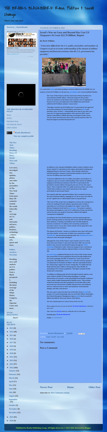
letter (71, 260)
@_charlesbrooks (57, 317)
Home (70, 387)
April (11, 381)
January (12, 371)
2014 (12, 332)
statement (72, 208)
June (11, 389)
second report (52, 254)
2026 (12, 421)
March (12, 378)
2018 (12, 346)
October (12, 405)
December (13, 412)
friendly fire (51, 235)
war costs (60, 337)
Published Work (12, 121)
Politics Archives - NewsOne (13, 252)
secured (85, 292)
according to (74, 92)
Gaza (84, 109)
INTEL (9, 118)
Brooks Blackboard (22, 133)
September (13, 399)
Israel (52, 89)
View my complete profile (24, 136)
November (13, 409)
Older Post (94, 387)
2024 (12, 368)
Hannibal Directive (86, 235)
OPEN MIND (12, 128)
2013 (12, 328)
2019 (12, 350)
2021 (12, 357)
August (12, 396)
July (11, 392)
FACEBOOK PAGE (14, 125)
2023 (12, 364)
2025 (12, 417)
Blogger (88, 428)
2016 (12, 339)
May (11, 385)
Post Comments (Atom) (60, 393)
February (13, 374)
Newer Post (46, 387)
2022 (12, 360)
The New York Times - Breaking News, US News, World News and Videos (13, 153)
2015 (12, 335)
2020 (12, 353)
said (77, 296)
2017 (12, 342)
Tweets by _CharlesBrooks (17, 27)
